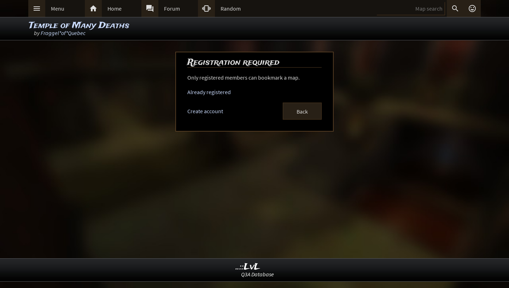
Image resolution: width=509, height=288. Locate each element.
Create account (205, 111)
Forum (172, 8)
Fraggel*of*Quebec (63, 32)
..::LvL (248, 267)
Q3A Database (257, 274)
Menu (57, 8)
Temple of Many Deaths (79, 25)
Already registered (209, 92)
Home (114, 8)
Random (231, 8)
